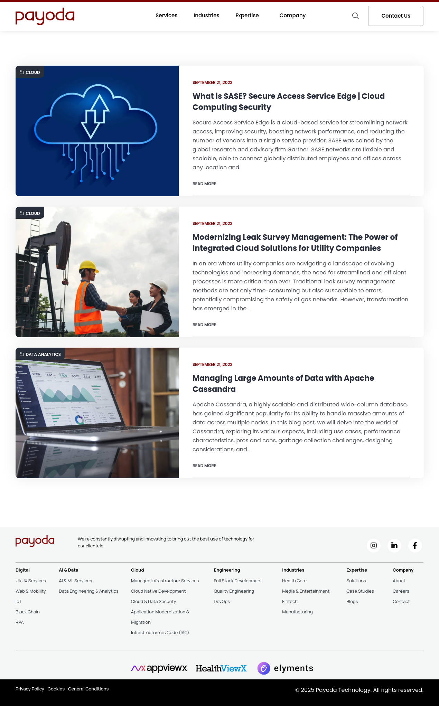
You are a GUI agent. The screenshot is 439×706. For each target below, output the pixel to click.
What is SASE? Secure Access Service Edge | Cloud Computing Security (289, 102)
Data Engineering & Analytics (88, 591)
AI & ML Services (75, 580)
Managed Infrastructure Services (165, 580)
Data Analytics (40, 354)
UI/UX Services (31, 580)
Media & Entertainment (305, 591)
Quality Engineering (234, 591)
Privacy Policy (30, 689)
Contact (401, 601)
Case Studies (360, 591)
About (399, 580)
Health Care (294, 580)
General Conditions (88, 689)
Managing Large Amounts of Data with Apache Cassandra (283, 384)
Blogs (352, 601)
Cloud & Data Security (153, 601)
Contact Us (395, 15)
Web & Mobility (31, 591)
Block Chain (28, 612)
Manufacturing (297, 612)
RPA (20, 622)
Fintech (290, 601)
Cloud (30, 72)
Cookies (56, 689)
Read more (204, 184)
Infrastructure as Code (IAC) (160, 632)
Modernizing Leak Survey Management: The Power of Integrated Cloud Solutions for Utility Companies (295, 243)
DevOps (222, 601)
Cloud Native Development (158, 591)
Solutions (356, 580)
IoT (19, 601)
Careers (401, 591)
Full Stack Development (238, 580)
